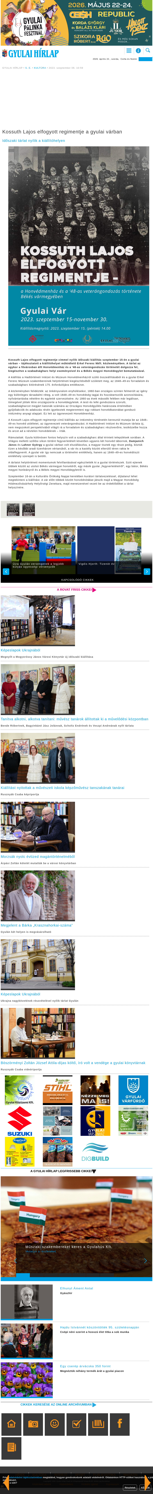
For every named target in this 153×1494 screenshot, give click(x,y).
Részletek (130, 1487)
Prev (21, 1269)
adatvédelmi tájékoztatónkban (25, 1477)
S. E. (28, 68)
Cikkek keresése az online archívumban (55, 1410)
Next (147, 1269)
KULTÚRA (40, 68)
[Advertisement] (76, 100)
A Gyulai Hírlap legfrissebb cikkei (60, 1177)
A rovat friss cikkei (74, 589)
